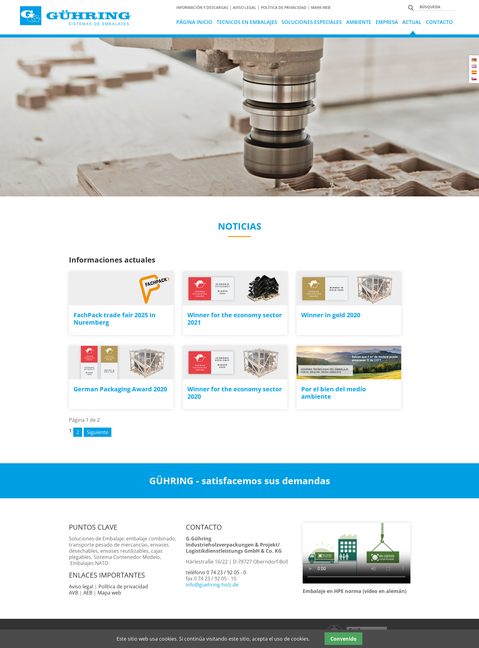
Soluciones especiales (311, 22)
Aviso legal (81, 586)
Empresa (387, 22)
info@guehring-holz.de (212, 584)
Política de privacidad (283, 8)
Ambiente (358, 22)
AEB (87, 592)
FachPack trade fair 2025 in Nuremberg (114, 318)
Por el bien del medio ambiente (333, 393)
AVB (73, 592)
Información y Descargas (202, 8)
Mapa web (320, 8)
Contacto (439, 22)
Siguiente (97, 432)
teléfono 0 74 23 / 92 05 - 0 (216, 572)
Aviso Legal (244, 8)
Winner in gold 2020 (330, 315)
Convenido (343, 638)
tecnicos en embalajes (247, 22)
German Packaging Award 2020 (120, 389)
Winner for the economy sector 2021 (234, 318)
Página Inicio (194, 22)
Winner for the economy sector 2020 (234, 393)
